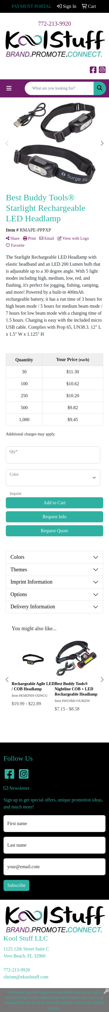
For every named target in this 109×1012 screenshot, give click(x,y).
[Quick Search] (59, 88)
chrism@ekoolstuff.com (25, 976)
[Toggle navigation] (9, 88)
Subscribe (16, 885)
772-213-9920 (54, 23)
